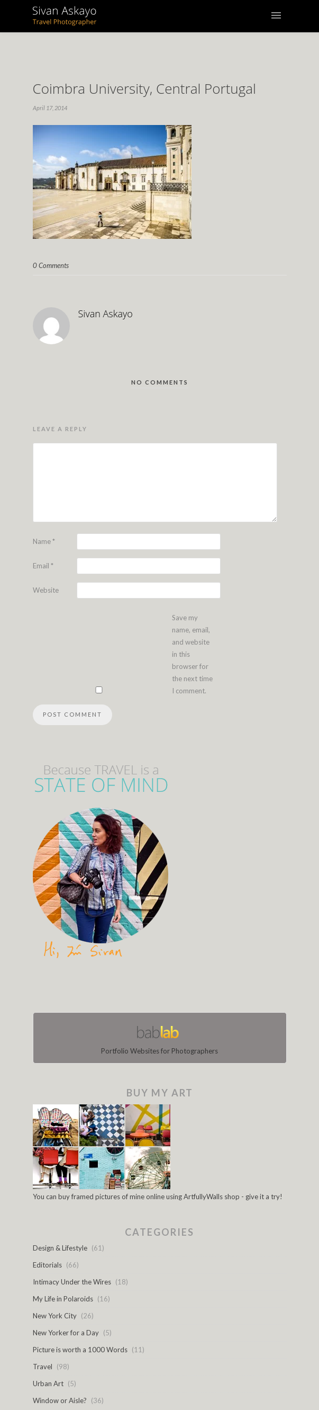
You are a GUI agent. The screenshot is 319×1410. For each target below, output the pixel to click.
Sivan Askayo (105, 313)
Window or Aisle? (60, 1400)
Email (43, 565)
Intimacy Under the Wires (72, 1282)
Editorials (47, 1265)
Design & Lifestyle (60, 1248)
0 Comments (51, 265)
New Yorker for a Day (66, 1332)
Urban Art (48, 1383)
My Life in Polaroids (63, 1299)
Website (46, 590)
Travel (42, 1366)
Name (44, 541)
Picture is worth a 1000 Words (80, 1349)
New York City (55, 1315)
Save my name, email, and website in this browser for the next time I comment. (192, 654)
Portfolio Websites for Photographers (160, 1038)
